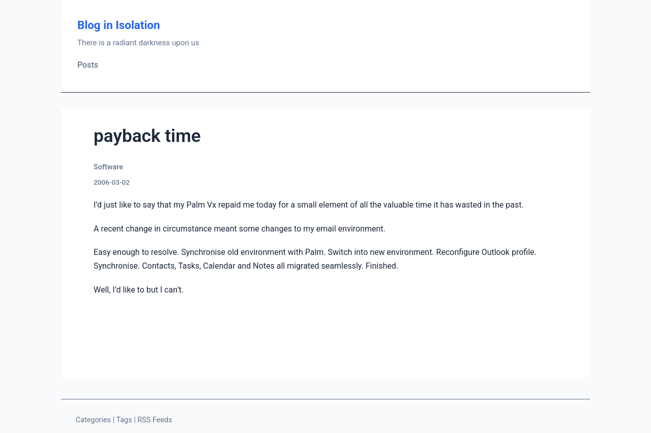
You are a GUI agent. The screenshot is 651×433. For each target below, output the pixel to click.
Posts (87, 65)
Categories (93, 420)
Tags (124, 420)
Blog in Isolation (118, 25)
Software (108, 167)
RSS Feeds (154, 420)
